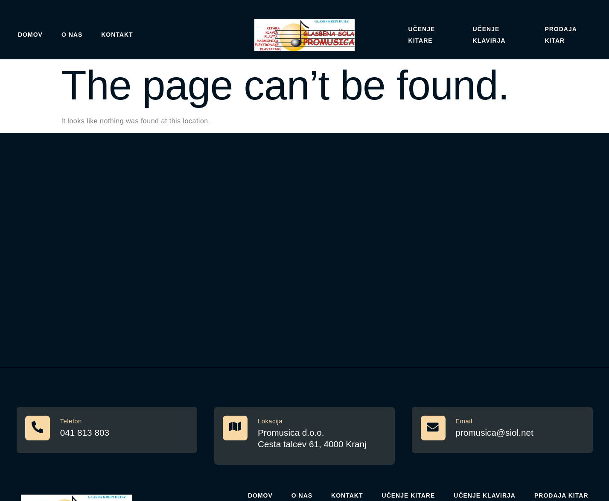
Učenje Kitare (421, 35)
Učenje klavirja (489, 35)
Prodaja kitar (561, 35)
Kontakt (117, 34)
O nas (71, 34)
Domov (30, 34)
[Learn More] (107, 430)
